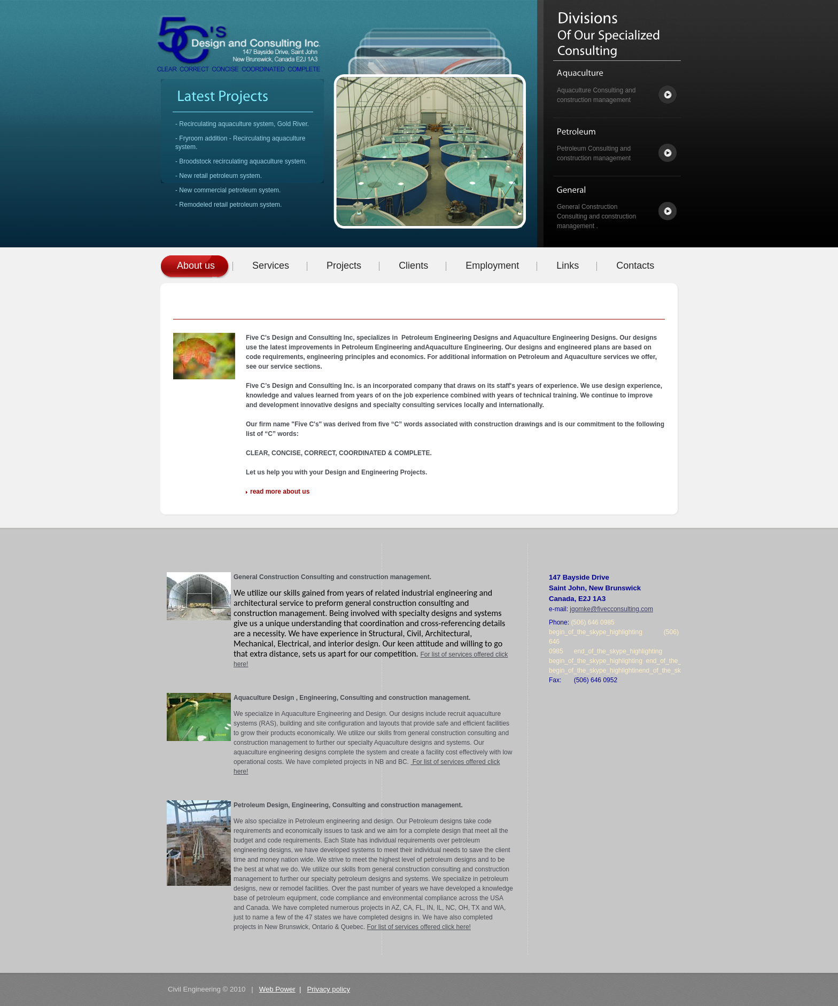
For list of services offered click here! (419, 927)
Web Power (277, 989)
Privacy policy (328, 989)
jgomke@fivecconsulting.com (611, 609)
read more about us (279, 491)
